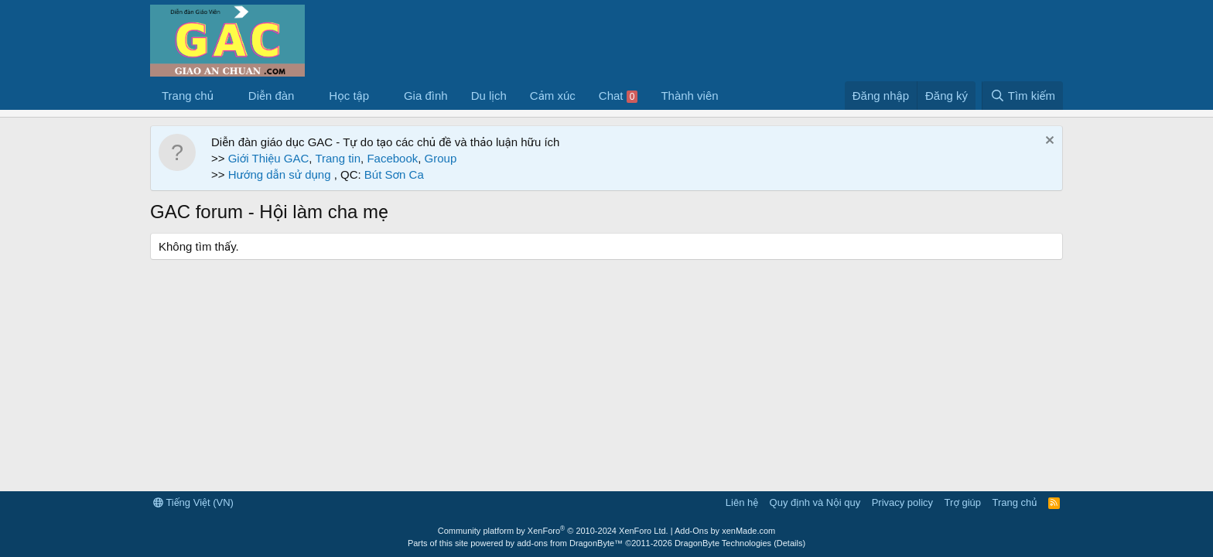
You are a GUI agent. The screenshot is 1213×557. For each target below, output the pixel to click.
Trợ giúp (963, 502)
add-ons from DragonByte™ (570, 543)
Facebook (392, 158)
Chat (618, 96)
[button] (226, 95)
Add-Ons (691, 530)
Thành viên (689, 95)
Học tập (349, 95)
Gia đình (426, 95)
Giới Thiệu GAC (268, 158)
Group (441, 158)
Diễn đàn (271, 95)
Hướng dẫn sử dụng (281, 174)
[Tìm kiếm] (1022, 95)
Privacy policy (902, 502)
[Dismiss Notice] (1047, 142)
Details (790, 543)
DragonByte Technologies (723, 543)
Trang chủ (188, 95)
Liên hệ (742, 502)
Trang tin (337, 158)
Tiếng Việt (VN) (193, 502)
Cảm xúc (553, 95)
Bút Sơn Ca (392, 174)
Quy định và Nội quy (815, 502)
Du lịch (489, 95)
